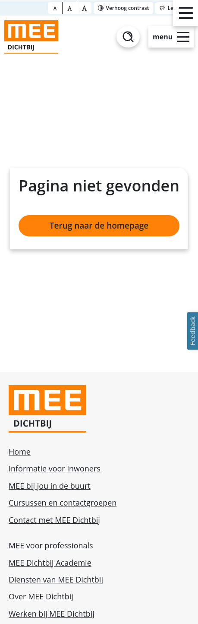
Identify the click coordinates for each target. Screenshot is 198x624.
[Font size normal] (55, 8)
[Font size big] (70, 8)
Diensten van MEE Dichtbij (56, 579)
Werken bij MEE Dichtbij (51, 613)
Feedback (192, 330)
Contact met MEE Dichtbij (54, 520)
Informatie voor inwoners (55, 468)
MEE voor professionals (51, 545)
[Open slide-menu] (171, 37)
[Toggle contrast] (123, 8)
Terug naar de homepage (99, 225)
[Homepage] (31, 37)
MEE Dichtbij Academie (50, 562)
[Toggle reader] (175, 8)
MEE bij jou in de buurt (50, 486)
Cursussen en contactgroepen (62, 502)
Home (20, 451)
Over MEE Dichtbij (41, 596)
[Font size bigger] (84, 8)
